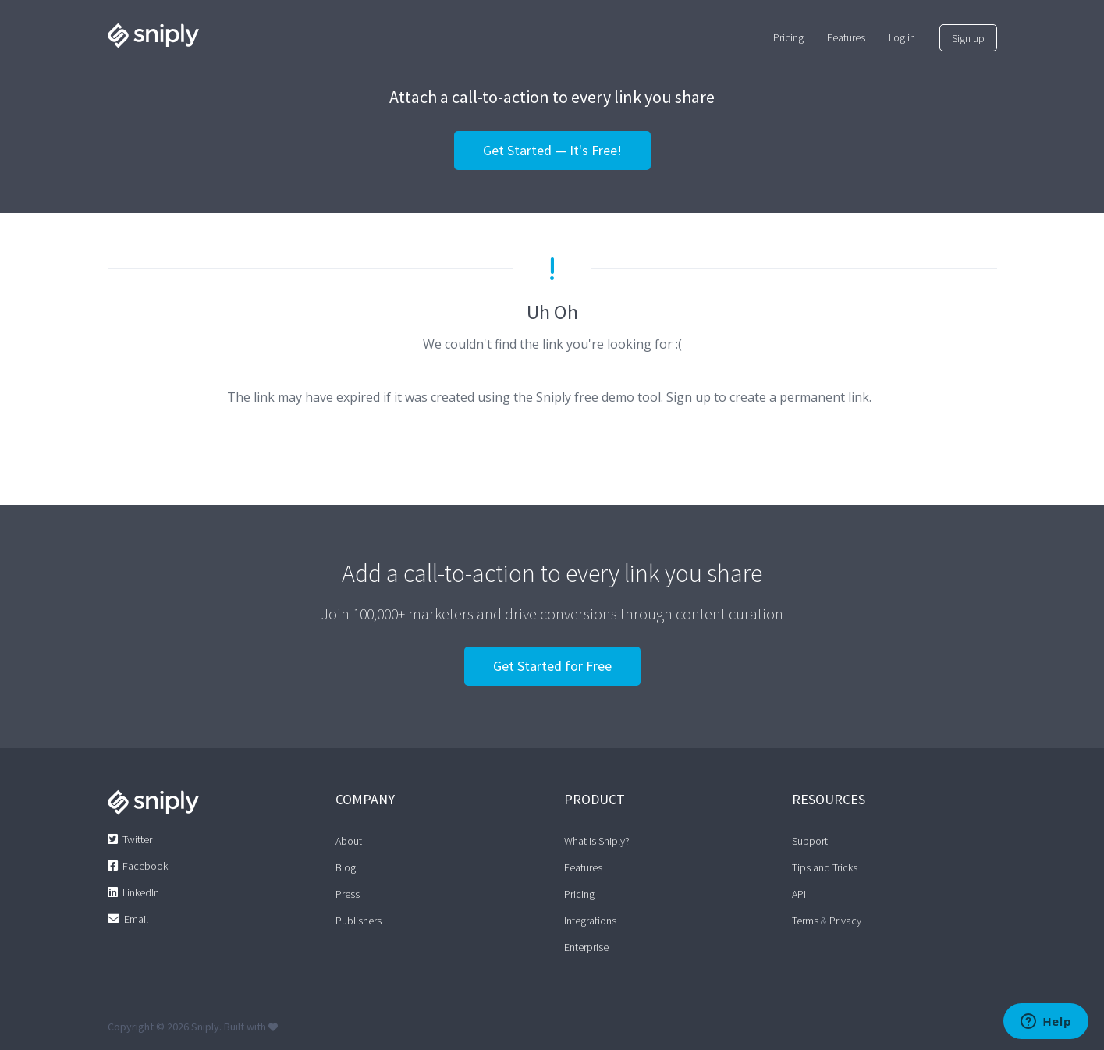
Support (810, 841)
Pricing (579, 894)
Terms (805, 920)
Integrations (590, 920)
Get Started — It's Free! (552, 150)
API (799, 894)
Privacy (845, 920)
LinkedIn (140, 892)
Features (583, 867)
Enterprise (586, 947)
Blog (345, 867)
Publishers (358, 920)
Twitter (137, 839)
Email (136, 919)
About (348, 841)
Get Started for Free (552, 666)
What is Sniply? (597, 841)
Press (347, 894)
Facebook (145, 866)
